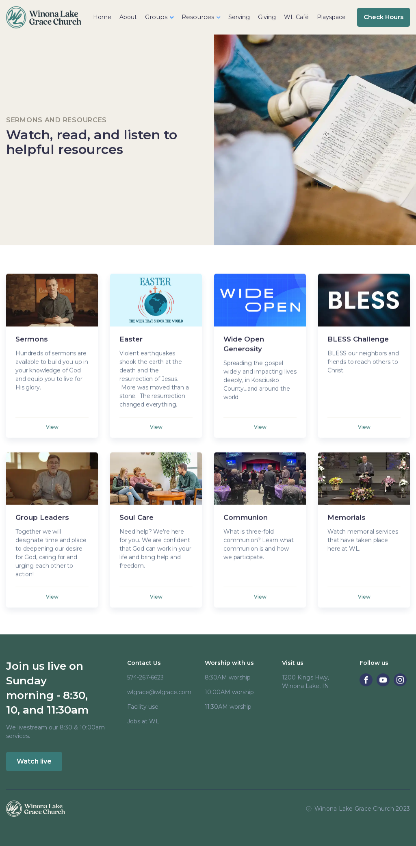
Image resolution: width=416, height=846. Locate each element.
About (128, 17)
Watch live (34, 761)
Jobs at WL (143, 721)
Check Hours (383, 17)
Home (102, 17)
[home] (43, 17)
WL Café (296, 17)
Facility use (142, 706)
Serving (239, 17)
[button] (159, 17)
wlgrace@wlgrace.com (159, 692)
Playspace (331, 17)
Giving (267, 17)
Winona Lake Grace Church (354, 808)
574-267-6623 (145, 677)
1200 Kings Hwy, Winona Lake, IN (305, 682)
